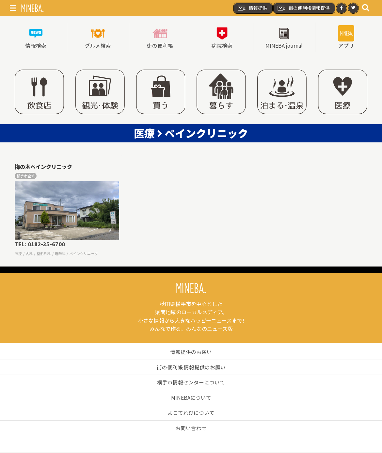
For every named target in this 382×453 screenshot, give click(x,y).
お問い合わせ (191, 428)
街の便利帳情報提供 (303, 8)
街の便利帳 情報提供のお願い (191, 367)
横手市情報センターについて (191, 383)
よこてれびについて (191, 413)
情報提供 (252, 8)
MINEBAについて (191, 398)
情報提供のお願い (191, 352)
